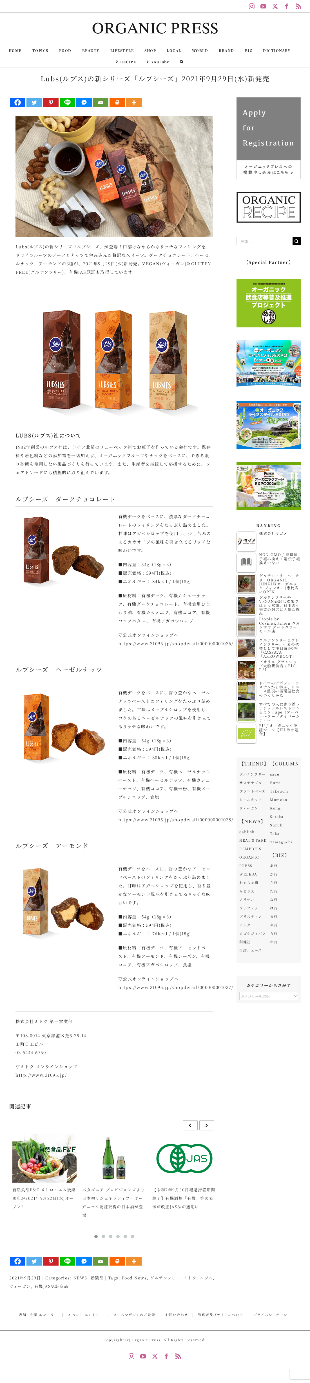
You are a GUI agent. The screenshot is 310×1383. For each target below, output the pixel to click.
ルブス (206, 1278)
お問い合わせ (176, 1314)
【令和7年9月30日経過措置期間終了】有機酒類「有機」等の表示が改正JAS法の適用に (183, 1198)
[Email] (100, 102)
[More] (134, 102)
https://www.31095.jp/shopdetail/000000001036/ (175, 643)
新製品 (97, 1278)
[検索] (297, 241)
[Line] (67, 102)
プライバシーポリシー (272, 1314)
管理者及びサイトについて (220, 1314)
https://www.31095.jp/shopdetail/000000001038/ (175, 819)
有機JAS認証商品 (51, 1286)
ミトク (190, 1278)
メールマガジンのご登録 (134, 1314)
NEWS (80, 1278)
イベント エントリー (85, 1314)
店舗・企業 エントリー (38, 1314)
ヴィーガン (20, 1286)
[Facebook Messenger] (84, 102)
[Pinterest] (51, 102)
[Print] (117, 102)
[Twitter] (34, 102)
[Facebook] (17, 102)
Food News (134, 1278)
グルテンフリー (165, 1278)
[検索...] (265, 241)
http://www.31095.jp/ (41, 1075)
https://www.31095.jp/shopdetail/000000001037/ (175, 987)
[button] (182, 61)
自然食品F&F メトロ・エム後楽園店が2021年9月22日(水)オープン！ (44, 1198)
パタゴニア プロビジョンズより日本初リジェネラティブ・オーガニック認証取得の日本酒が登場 (113, 1202)
